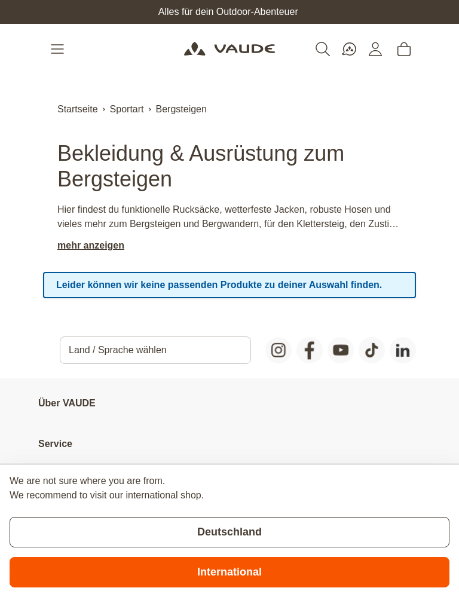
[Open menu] (58, 49)
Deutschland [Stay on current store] (229, 532)
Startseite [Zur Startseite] (77, 109)
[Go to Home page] (229, 49)
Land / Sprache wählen (118, 350)
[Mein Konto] (375, 49)
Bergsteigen (181, 109)
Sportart (127, 109)
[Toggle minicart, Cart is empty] (404, 49)
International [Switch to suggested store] (229, 572)
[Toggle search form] (322, 49)
